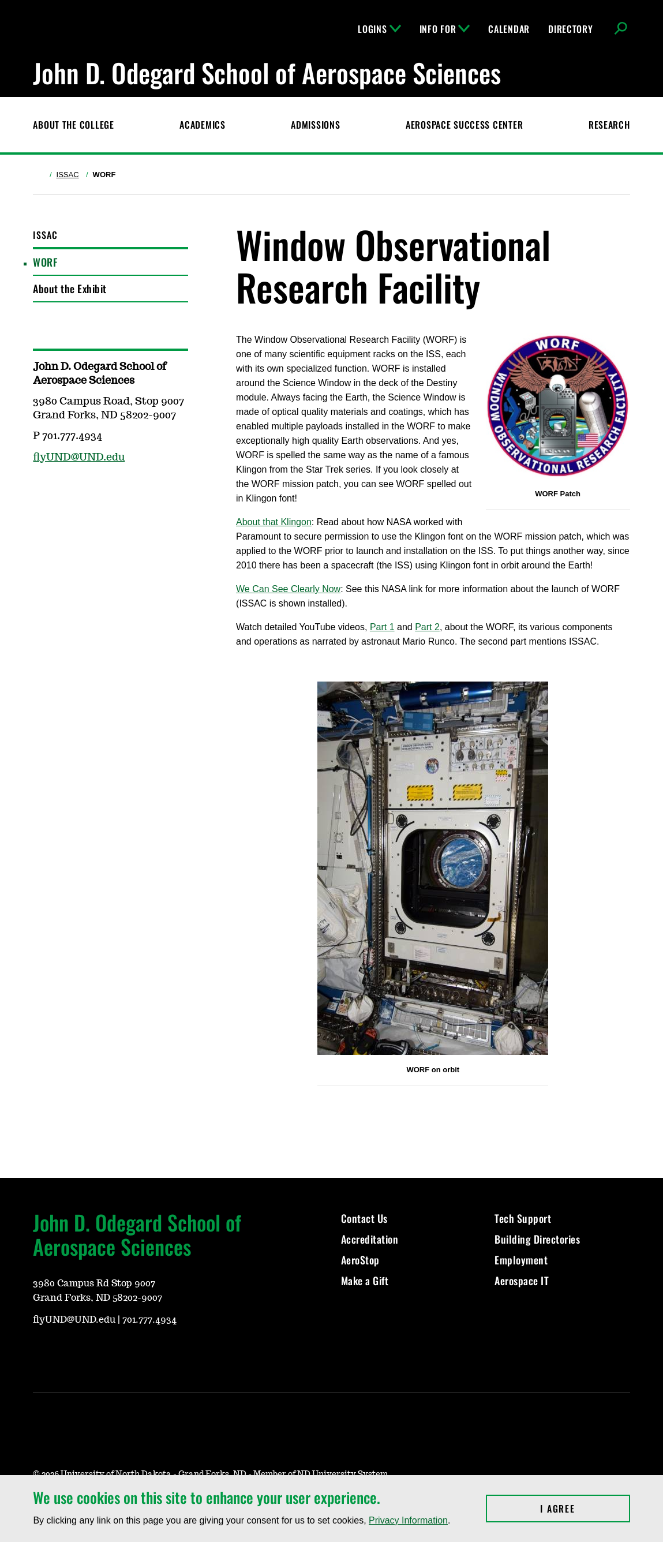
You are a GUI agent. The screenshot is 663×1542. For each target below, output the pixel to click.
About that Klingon (274, 522)
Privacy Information (408, 1520)
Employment (521, 1259)
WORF (45, 262)
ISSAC (68, 174)
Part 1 (382, 627)
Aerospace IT (522, 1280)
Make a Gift (365, 1280)
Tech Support (523, 1218)
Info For (444, 29)
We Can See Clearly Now (288, 589)
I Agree (585, 1508)
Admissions (315, 125)
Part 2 (427, 627)
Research (609, 125)
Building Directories (537, 1239)
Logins (379, 29)
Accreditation (370, 1239)
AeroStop (360, 1259)
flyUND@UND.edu (79, 457)
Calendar (509, 29)
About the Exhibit (70, 288)
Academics (202, 125)
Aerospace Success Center (464, 125)
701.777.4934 (149, 1319)
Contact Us (364, 1218)
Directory (570, 29)
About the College (73, 125)
